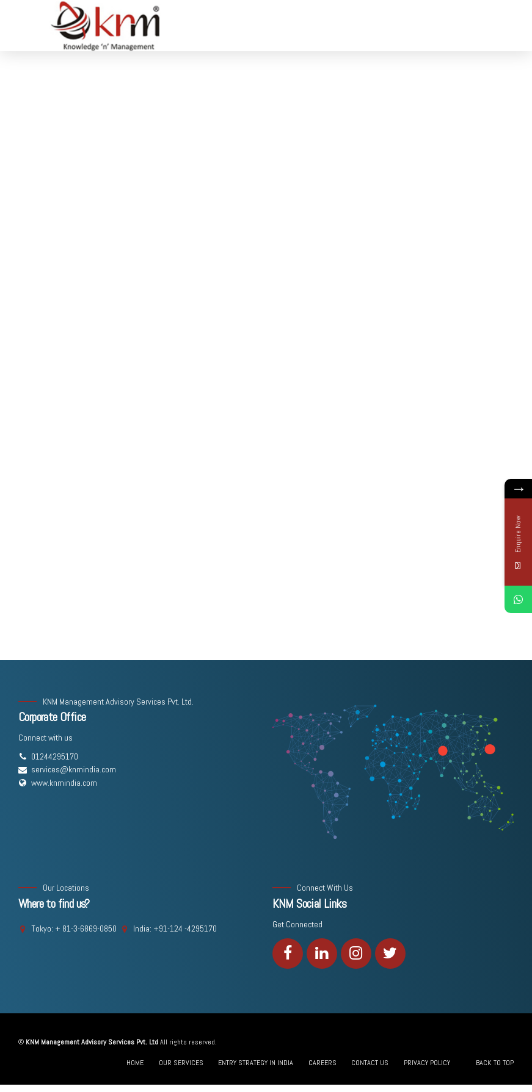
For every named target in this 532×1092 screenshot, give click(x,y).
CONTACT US (369, 1063)
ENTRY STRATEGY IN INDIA (255, 1063)
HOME (135, 1063)
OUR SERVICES (181, 1063)
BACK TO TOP (495, 1063)
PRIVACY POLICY (427, 1063)
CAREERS (322, 1063)
